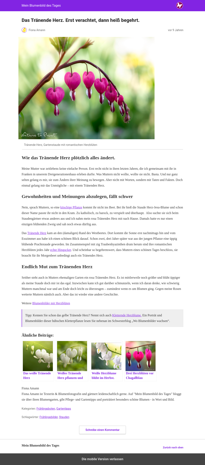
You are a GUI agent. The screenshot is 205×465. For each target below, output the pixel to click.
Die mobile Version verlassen (102, 459)
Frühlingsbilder (48, 417)
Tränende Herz (36, 233)
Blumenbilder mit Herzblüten (51, 303)
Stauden (64, 417)
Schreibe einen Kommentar (102, 429)
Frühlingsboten (45, 408)
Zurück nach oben (173, 447)
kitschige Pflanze (71, 207)
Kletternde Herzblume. (127, 315)
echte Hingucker (60, 250)
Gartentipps (63, 408)
